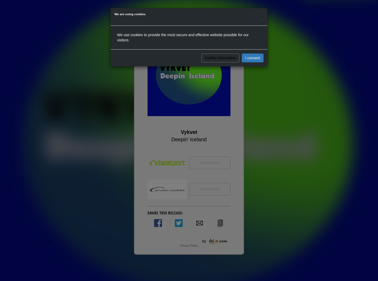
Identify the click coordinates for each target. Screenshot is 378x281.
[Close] (262, 18)
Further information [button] (220, 58)
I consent (252, 58)
